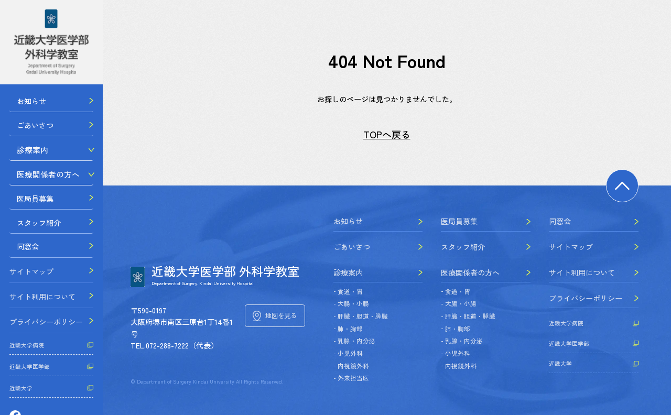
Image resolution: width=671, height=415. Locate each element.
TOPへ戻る (386, 134)
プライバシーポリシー (46, 328)
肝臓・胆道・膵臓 (363, 316)
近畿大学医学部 (29, 373)
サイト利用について (42, 303)
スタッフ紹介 (31, 228)
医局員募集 (27, 203)
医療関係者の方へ (38, 177)
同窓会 (20, 253)
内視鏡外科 (353, 366)
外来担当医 (353, 378)
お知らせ (24, 101)
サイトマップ (31, 278)
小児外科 (350, 353)
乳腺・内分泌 (356, 340)
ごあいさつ (27, 127)
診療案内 (24, 152)
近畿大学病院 (26, 352)
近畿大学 (21, 395)
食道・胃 (350, 291)
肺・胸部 (350, 328)
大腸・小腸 (353, 303)
